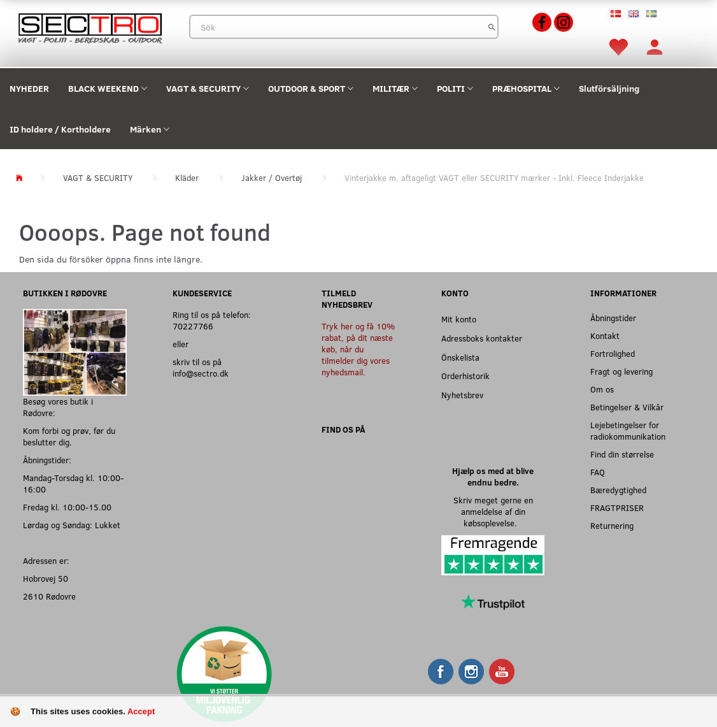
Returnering (612, 525)
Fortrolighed (612, 353)
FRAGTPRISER (617, 507)
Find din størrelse (622, 454)
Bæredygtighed (618, 489)
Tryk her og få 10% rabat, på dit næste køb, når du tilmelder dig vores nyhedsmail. (358, 348)
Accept (141, 711)
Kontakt (605, 335)
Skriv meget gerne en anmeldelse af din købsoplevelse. (493, 511)
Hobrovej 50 (45, 578)
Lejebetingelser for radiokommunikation (627, 430)
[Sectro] (90, 27)
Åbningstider (613, 317)
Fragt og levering (621, 371)
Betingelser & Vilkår (627, 406)
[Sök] (491, 26)
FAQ (597, 471)
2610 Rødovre (49, 596)
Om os (602, 389)
